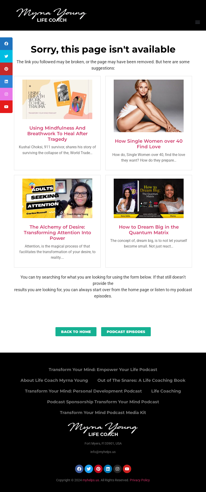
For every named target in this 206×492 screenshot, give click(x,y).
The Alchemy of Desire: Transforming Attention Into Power (57, 232)
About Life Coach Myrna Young (54, 380)
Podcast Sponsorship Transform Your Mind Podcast (103, 401)
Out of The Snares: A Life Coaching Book (141, 380)
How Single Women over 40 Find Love (148, 143)
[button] (197, 22)
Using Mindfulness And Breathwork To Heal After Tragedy (57, 133)
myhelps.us (90, 480)
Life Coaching (166, 391)
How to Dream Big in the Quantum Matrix (149, 229)
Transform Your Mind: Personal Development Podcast (83, 391)
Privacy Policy (140, 480)
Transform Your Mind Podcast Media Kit (103, 412)
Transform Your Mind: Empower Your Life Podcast (103, 369)
